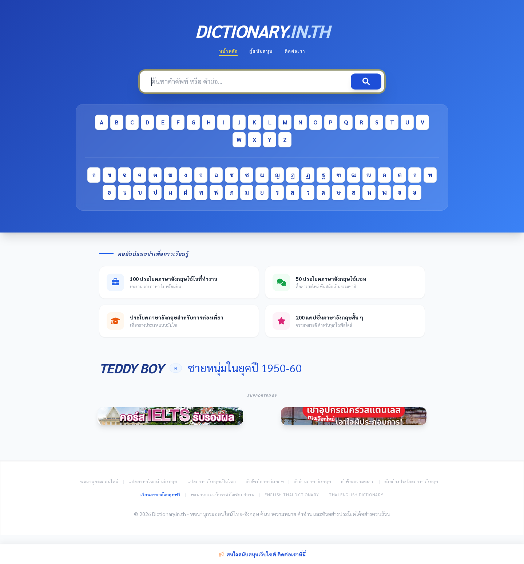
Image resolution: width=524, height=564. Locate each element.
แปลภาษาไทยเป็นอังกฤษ (152, 481)
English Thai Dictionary (292, 494)
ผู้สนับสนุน (261, 51)
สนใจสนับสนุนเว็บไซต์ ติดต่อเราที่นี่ (262, 554)
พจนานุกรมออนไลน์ (99, 481)
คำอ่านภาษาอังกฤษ (312, 481)
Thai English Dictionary (356, 494)
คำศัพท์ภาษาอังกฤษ (265, 481)
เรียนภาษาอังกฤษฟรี (160, 494)
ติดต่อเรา (295, 51)
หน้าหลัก (228, 51)
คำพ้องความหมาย (358, 481)
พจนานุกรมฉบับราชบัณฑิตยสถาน (223, 494)
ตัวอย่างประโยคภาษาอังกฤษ (411, 481)
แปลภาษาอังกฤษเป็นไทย (211, 481)
